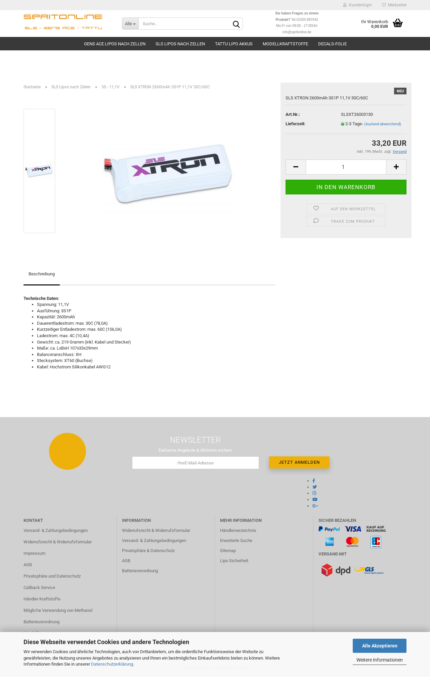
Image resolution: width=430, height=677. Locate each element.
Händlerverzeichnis (238, 530)
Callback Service (39, 587)
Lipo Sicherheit (234, 560)
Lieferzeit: (295, 123)
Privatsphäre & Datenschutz (148, 550)
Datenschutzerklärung (112, 664)
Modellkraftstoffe (285, 43)
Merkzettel (394, 5)
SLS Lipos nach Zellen (180, 43)
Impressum (34, 553)
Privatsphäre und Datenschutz (52, 576)
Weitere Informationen (379, 660)
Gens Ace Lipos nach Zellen (114, 43)
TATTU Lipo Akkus (234, 43)
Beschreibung (42, 273)
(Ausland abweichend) (382, 124)
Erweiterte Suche (236, 540)
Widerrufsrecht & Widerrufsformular (58, 541)
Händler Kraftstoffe (42, 598)
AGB (28, 564)
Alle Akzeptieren (379, 645)
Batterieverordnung (41, 621)
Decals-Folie (332, 43)
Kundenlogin (357, 5)
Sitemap (228, 550)
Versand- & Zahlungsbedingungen (56, 530)
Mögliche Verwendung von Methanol (58, 610)
